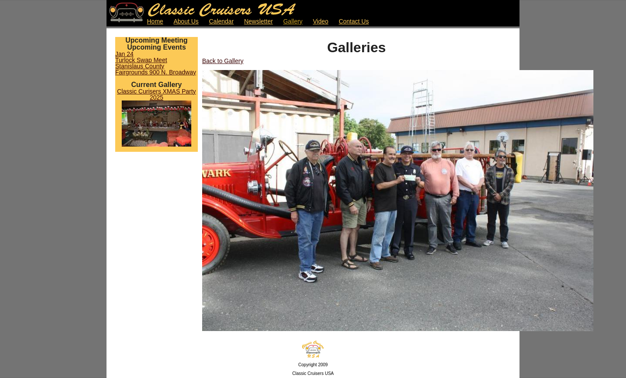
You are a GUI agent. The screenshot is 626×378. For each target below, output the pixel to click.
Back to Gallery (222, 60)
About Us (186, 21)
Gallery (292, 21)
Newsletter (258, 21)
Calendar (221, 21)
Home (155, 21)
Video (321, 21)
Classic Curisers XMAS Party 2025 (156, 94)
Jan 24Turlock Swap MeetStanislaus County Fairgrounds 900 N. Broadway (155, 63)
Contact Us (354, 21)
